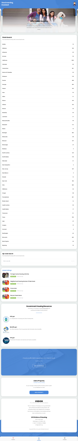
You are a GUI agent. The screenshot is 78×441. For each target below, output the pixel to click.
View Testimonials (39, 366)
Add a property (39, 392)
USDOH (39, 401)
